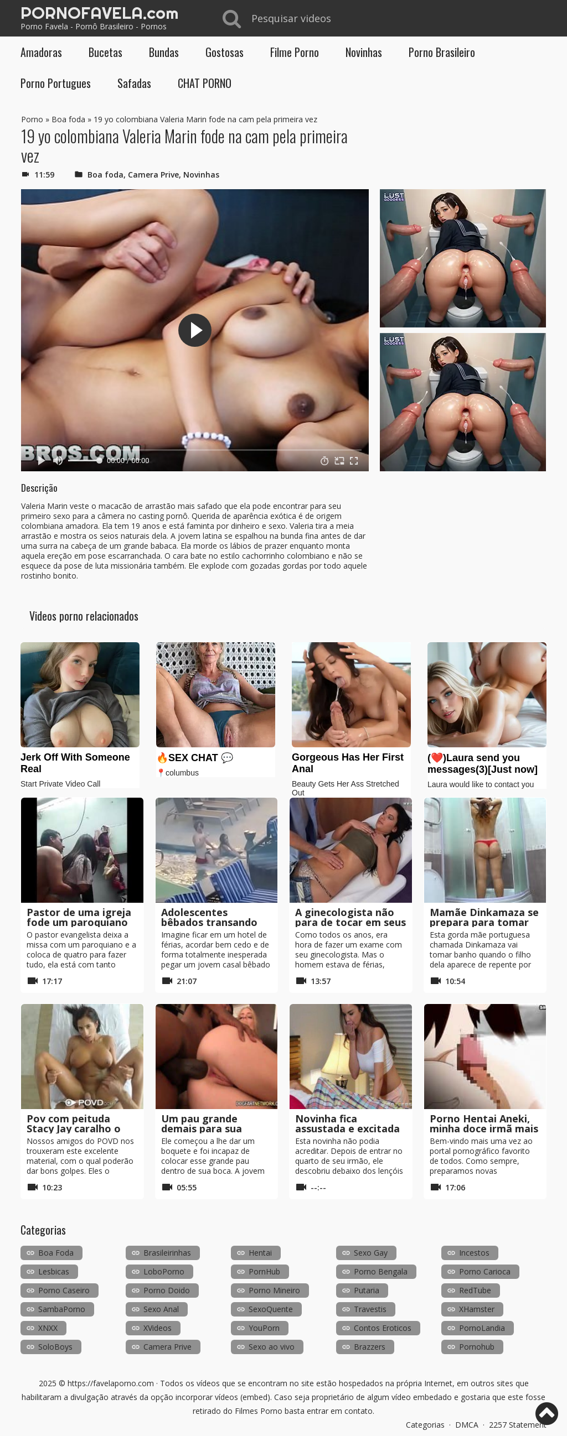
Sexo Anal (161, 1309)
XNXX (48, 1328)
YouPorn (264, 1328)
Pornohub (476, 1346)
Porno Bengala (381, 1271)
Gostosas (224, 52)
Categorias (425, 1424)
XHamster (476, 1309)
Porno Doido (166, 1290)
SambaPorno (61, 1309)
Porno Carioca (485, 1271)
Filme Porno (294, 52)
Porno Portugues (55, 83)
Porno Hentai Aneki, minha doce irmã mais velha (484, 1128)
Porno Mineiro (274, 1290)
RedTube (475, 1290)
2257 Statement (518, 1424)
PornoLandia (482, 1328)
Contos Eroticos (382, 1328)
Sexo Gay (371, 1252)
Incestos (474, 1252)
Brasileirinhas (167, 1252)
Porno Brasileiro (442, 52)
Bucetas (105, 52)
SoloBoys (55, 1346)
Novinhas (364, 52)
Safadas (134, 83)
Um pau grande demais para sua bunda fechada (201, 1128)
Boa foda (68, 119)
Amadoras (41, 52)
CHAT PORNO (204, 83)
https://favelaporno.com (111, 1383)
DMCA (466, 1424)
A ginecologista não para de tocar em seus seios (350, 922)
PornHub (264, 1271)
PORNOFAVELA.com (99, 12)
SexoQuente (271, 1309)
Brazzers (369, 1346)
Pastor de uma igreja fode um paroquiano (79, 917)
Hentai (260, 1252)
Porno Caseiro (64, 1290)
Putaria (366, 1290)
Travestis (370, 1309)
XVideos (157, 1328)
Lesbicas (53, 1271)
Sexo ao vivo (272, 1346)
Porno (32, 119)
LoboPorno (163, 1271)
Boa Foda (56, 1252)
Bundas (164, 52)
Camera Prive (153, 174)
